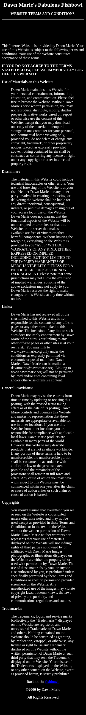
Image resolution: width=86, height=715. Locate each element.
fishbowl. (52, 682)
